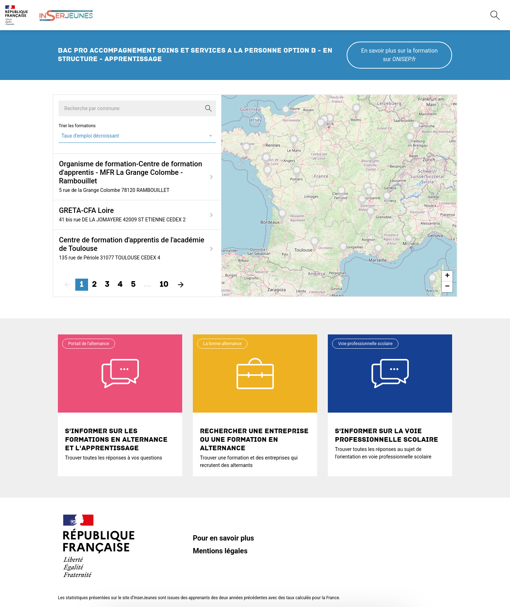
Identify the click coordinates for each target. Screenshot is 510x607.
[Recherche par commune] (137, 108)
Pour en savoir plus (223, 538)
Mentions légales (220, 551)
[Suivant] (180, 285)
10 (163, 284)
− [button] (447, 286)
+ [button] (447, 276)
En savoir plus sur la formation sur (399, 55)
